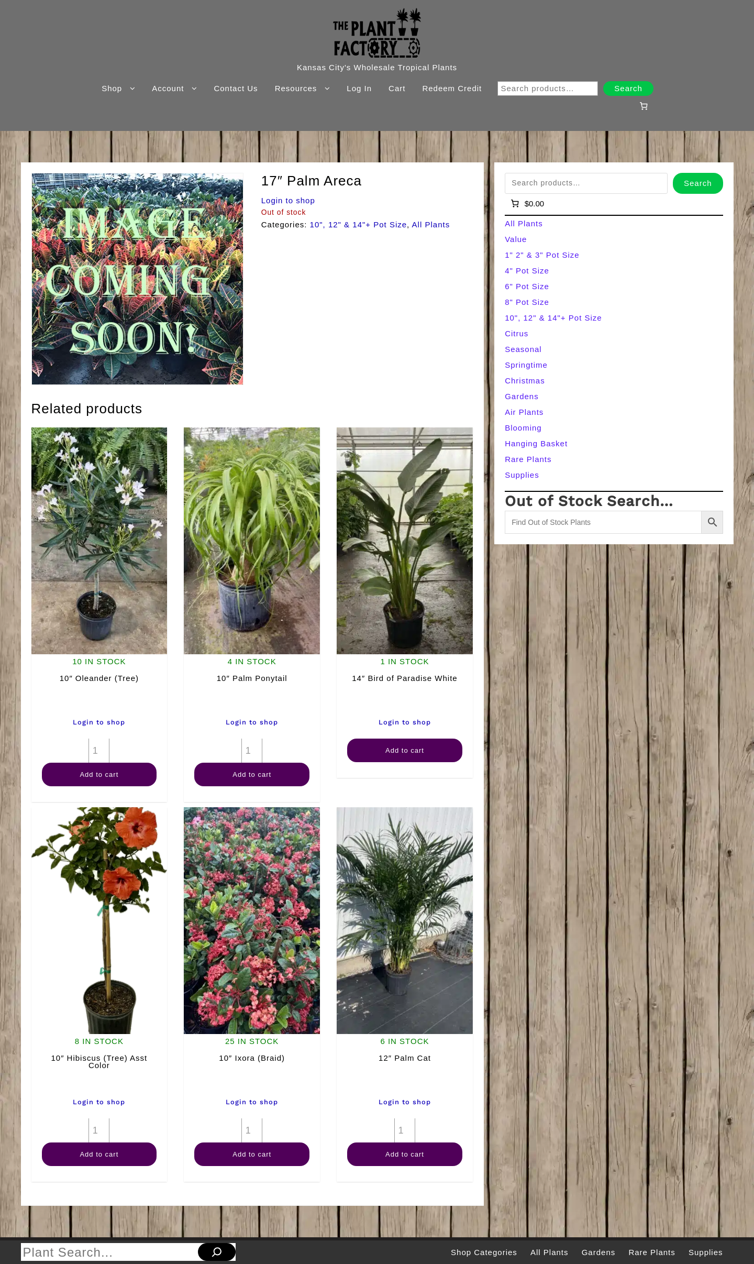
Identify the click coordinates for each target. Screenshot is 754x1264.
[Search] (217, 1252)
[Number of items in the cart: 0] (643, 106)
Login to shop (288, 200)
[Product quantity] (98, 751)
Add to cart (99, 774)
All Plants (431, 224)
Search (628, 88)
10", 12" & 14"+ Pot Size (358, 224)
